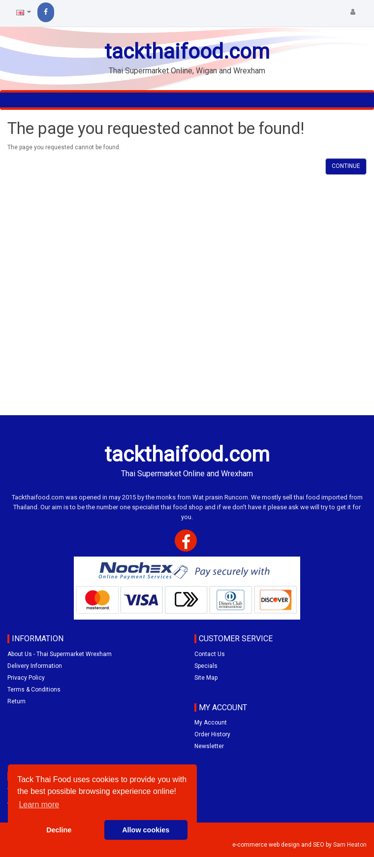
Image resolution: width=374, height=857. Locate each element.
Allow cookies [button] (145, 830)
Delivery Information (34, 665)
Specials (206, 665)
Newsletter (209, 746)
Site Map (206, 677)
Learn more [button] (39, 804)
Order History (212, 734)
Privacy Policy (26, 677)
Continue (346, 166)
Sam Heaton (350, 844)
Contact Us (209, 654)
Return (16, 701)
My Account (210, 722)
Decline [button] (58, 830)
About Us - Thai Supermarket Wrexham (59, 654)
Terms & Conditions (34, 689)
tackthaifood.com (187, 51)
